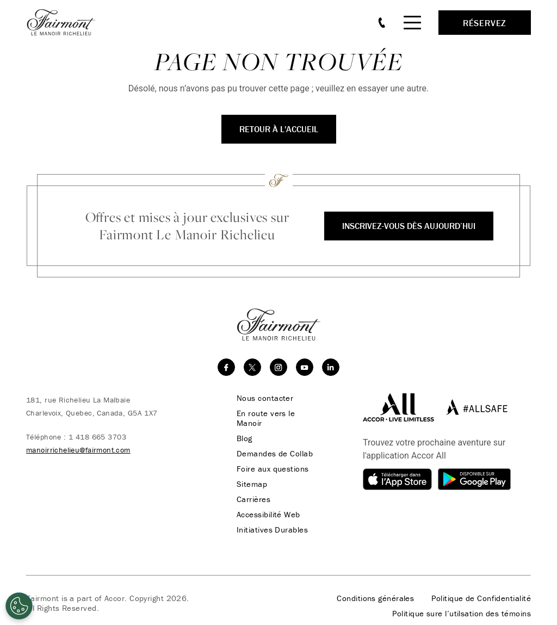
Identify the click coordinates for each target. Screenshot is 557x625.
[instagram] (278, 367)
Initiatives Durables (272, 530)
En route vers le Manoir (266, 418)
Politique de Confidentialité (481, 598)
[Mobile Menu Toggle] (412, 22)
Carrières (253, 499)
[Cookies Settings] (19, 606)
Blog (244, 438)
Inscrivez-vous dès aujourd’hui (408, 225)
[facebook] (226, 367)
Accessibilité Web (268, 514)
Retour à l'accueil (278, 128)
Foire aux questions (273, 469)
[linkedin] (330, 367)
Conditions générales (375, 598)
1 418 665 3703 (97, 437)
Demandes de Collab (275, 454)
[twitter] (252, 367)
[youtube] (304, 367)
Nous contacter (265, 398)
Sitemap (252, 484)
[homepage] (67, 22)
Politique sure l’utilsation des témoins (461, 613)
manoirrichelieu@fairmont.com (78, 450)
